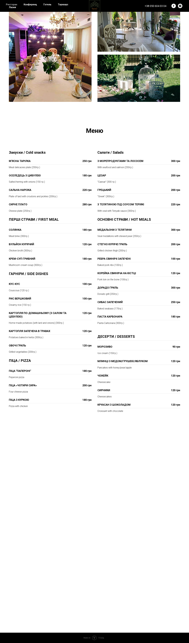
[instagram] (180, 6)
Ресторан (11, 4)
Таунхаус (63, 4)
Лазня (12, 7)
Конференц (30, 4)
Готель (47, 4)
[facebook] (173, 6)
